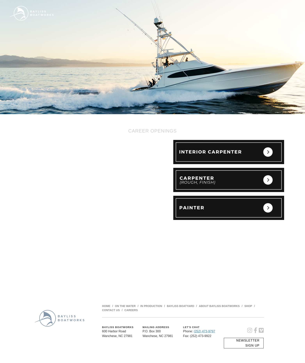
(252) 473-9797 (204, 331)
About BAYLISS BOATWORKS (219, 306)
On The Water (125, 306)
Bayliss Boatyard (180, 306)
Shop (248, 306)
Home (106, 306)
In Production (151, 306)
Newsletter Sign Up (248, 343)
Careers (131, 310)
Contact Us (111, 310)
